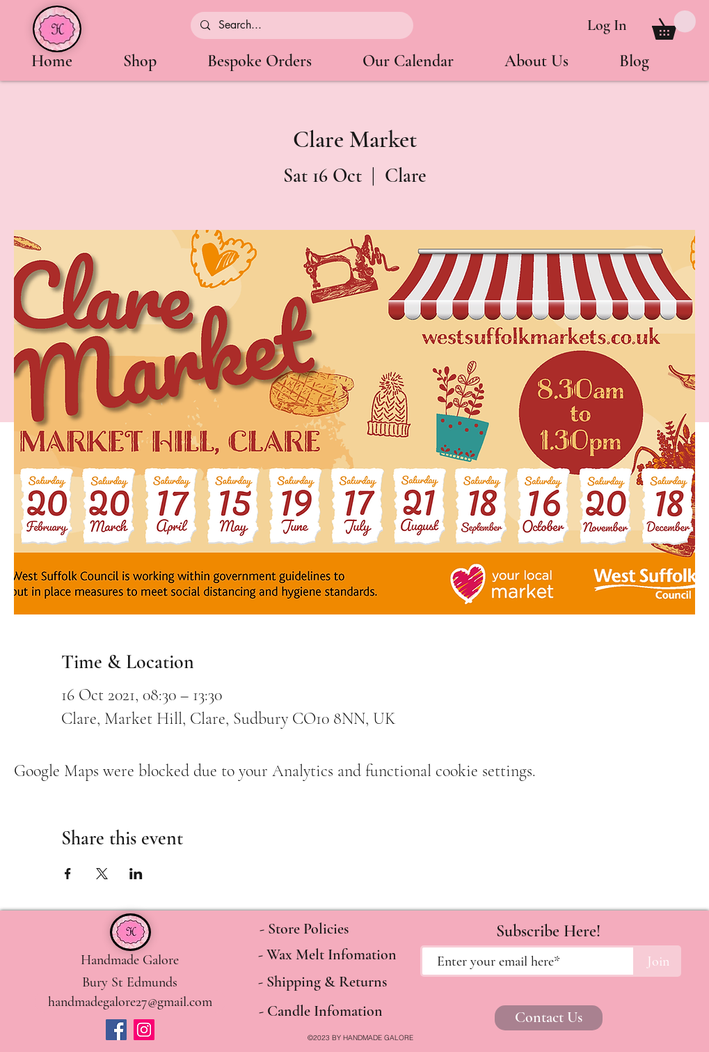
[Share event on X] (102, 873)
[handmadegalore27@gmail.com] (130, 1001)
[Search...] (301, 25)
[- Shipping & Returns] (322, 982)
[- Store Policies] (304, 929)
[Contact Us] (549, 1017)
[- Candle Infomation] (321, 1011)
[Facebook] (116, 1029)
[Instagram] (144, 1029)
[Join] (658, 961)
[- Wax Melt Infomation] (327, 955)
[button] (674, 25)
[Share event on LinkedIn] (136, 873)
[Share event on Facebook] (67, 873)
